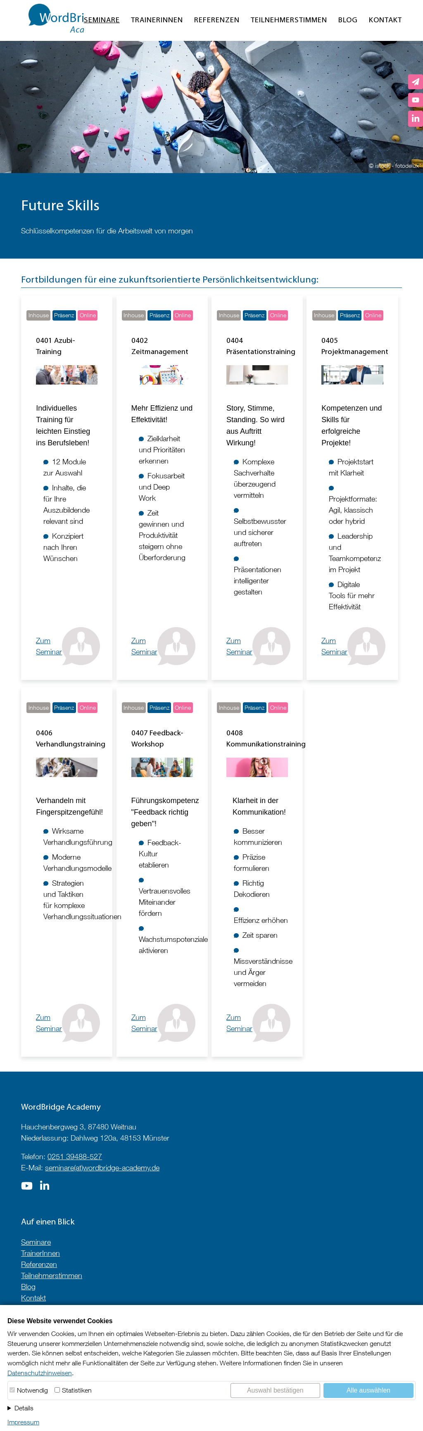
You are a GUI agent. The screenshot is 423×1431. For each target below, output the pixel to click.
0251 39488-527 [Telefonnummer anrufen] (75, 1156)
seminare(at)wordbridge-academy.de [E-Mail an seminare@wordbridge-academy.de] (102, 1167)
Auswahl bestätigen (275, 1390)
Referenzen (217, 20)
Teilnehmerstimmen (289, 20)
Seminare (102, 20)
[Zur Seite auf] (27, 1188)
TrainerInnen (157, 20)
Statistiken (77, 1390)
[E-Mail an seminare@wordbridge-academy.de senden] (415, 82)
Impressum (23, 1422)
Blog (348, 20)
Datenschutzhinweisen (39, 1372)
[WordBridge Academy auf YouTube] (415, 100)
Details (23, 1408)
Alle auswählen (368, 1390)
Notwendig (32, 1390)
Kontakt (385, 20)
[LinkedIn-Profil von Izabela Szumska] (415, 118)
